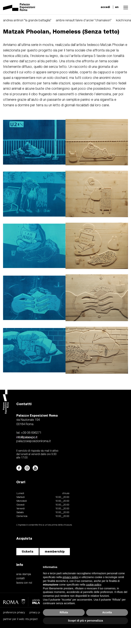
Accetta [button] (107, 612)
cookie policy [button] (93, 584)
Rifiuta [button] (64, 612)
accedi (105, 7)
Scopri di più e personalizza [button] (85, 620)
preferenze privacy (14, 612)
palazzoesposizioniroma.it (33, 441)
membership (55, 551)
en (116, 7)
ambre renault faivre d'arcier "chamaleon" (83, 20)
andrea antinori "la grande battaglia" (27, 20)
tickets (27, 551)
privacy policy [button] (71, 577)
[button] (125, 7)
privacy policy (37, 612)
